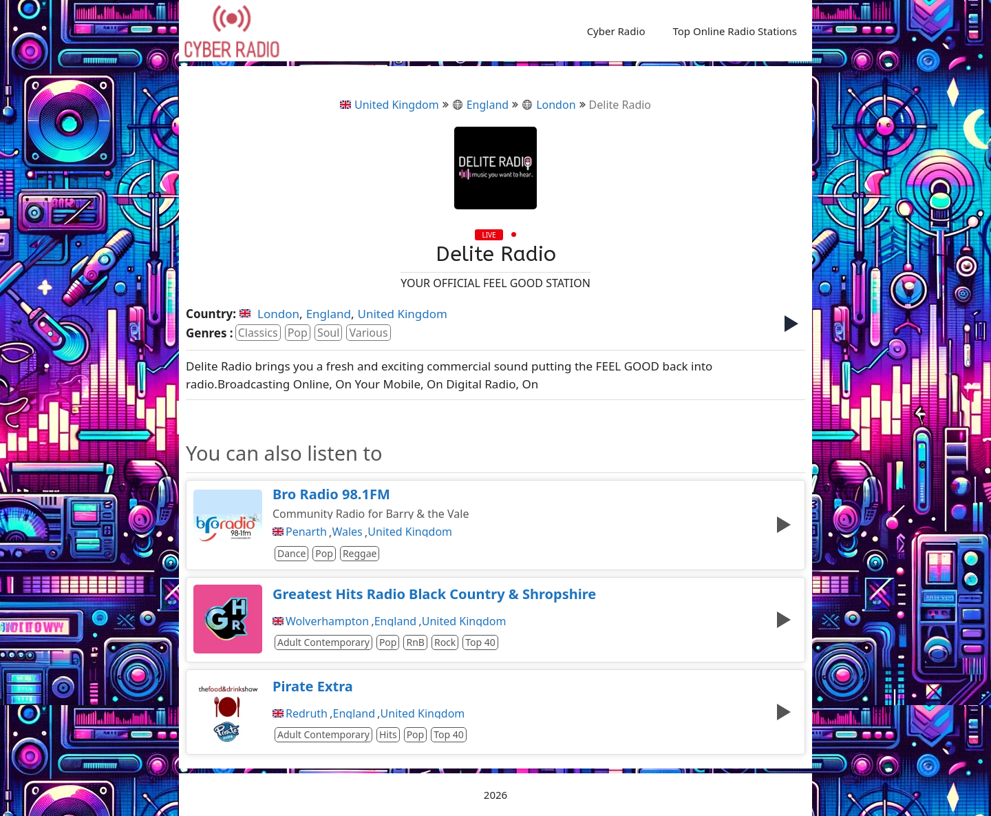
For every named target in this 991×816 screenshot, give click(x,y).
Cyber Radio (616, 31)
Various (368, 332)
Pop (298, 332)
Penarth (306, 531)
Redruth (307, 713)
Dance (291, 553)
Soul (328, 332)
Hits (388, 734)
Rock (445, 642)
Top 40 (480, 642)
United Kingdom (389, 104)
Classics (258, 332)
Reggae (360, 553)
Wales (347, 531)
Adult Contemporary (323, 642)
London (548, 104)
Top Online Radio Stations (734, 31)
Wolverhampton (327, 621)
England (480, 104)
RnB (415, 642)
